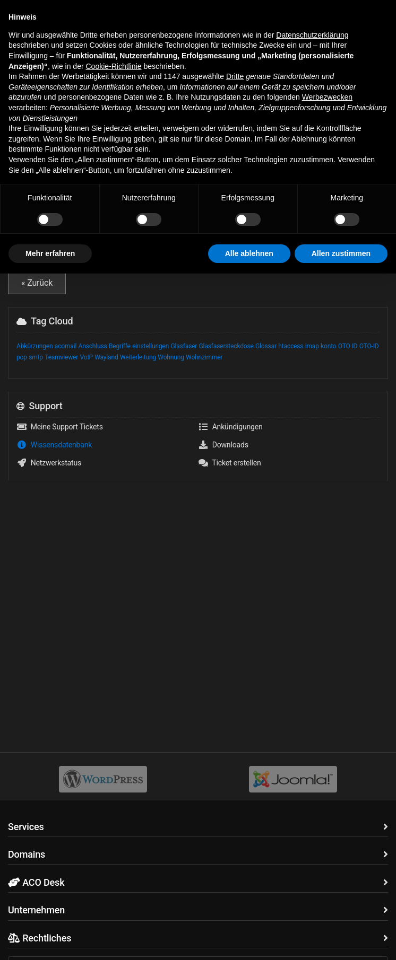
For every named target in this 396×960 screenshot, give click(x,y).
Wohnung (171, 357)
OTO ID (348, 346)
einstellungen (150, 346)
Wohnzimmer (204, 357)
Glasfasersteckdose (226, 346)
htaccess (290, 346)
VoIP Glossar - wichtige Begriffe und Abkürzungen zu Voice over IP (198, 243)
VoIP (86, 357)
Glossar (266, 346)
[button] (16, 15)
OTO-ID (369, 346)
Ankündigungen (230, 426)
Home (17, 58)
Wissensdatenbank (66, 58)
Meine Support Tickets (59, 426)
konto (328, 346)
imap (312, 346)
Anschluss (93, 346)
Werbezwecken (327, 783)
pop (21, 357)
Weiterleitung (138, 357)
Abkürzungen (34, 346)
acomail (65, 346)
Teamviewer (61, 357)
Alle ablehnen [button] (249, 939)
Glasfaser (184, 346)
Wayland (106, 357)
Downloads (223, 444)
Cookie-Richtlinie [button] (113, 752)
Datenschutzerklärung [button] (312, 721)
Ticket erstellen (229, 462)
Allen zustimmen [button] (341, 939)
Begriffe (120, 346)
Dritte (235, 763)
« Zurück (37, 283)
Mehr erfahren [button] (50, 939)
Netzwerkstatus (48, 462)
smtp (36, 357)
